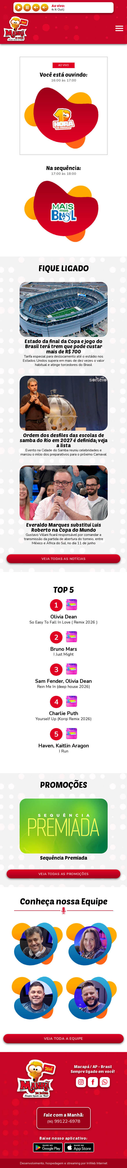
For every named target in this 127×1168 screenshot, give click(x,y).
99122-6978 (64, 1118)
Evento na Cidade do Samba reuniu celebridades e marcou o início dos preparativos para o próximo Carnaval (64, 442)
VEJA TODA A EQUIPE (63, 1038)
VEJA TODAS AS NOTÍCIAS (64, 559)
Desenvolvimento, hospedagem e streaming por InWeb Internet (63, 1163)
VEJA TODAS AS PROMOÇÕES (64, 874)
